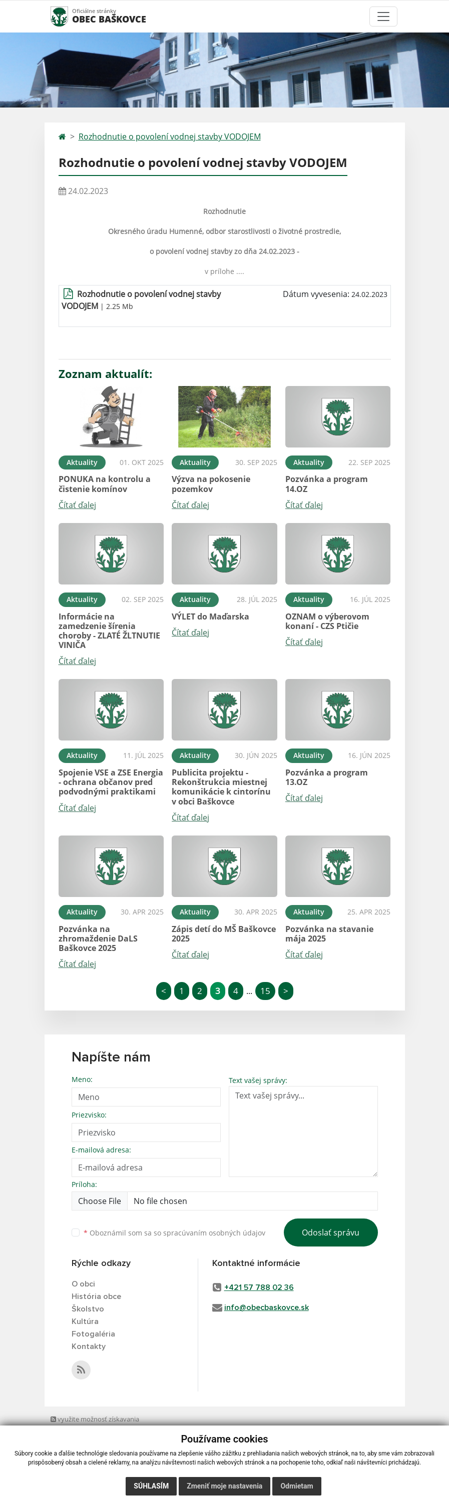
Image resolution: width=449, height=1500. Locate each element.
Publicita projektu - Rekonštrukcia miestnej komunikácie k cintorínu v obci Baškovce (221, 787)
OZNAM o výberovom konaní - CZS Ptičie (327, 621)
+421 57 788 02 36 (259, 1288)
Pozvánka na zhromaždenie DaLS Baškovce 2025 (98, 939)
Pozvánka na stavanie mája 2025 (329, 934)
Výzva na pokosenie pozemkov (211, 484)
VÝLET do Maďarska (210, 616)
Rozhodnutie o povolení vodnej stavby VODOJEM (170, 136)
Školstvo (88, 1309)
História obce (96, 1296)
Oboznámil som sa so (174, 1233)
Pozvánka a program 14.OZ (326, 484)
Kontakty (89, 1346)
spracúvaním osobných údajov (214, 1233)
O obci (83, 1284)
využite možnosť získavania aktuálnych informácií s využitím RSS (98, 1428)
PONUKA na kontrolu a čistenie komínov (105, 484)
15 (265, 990)
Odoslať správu (330, 1232)
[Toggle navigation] (383, 16)
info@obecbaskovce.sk (266, 1308)
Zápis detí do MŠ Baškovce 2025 (224, 934)
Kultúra (85, 1322)
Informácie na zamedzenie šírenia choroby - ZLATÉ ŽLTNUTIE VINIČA (109, 631)
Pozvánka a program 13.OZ (326, 777)
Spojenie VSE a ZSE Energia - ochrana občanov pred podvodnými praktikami (111, 782)
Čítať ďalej (77, 505)
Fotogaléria (93, 1334)
